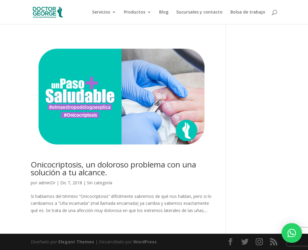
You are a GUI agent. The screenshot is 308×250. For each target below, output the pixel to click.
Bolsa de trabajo (247, 12)
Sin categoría (99, 183)
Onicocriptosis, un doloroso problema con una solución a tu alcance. (113, 168)
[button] (292, 233)
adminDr (46, 183)
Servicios (101, 12)
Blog (163, 12)
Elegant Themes (76, 242)
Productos (134, 12)
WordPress (145, 242)
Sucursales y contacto (199, 12)
